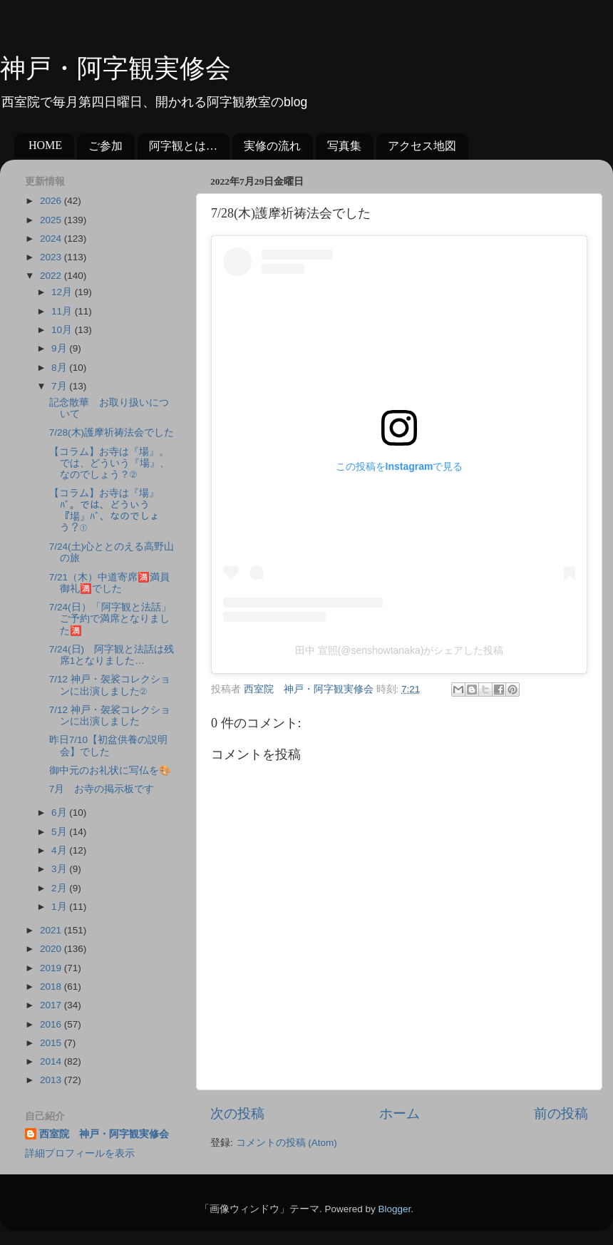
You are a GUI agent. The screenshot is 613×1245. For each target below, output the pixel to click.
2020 (52, 948)
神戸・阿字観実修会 (115, 68)
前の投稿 (561, 1113)
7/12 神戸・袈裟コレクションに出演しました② (109, 685)
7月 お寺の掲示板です (102, 789)
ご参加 (105, 146)
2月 (60, 888)
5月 (60, 831)
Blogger (394, 1209)
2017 (52, 1005)
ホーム (399, 1113)
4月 (60, 850)
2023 (52, 257)
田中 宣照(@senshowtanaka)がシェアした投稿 (399, 650)
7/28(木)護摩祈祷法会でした (111, 432)
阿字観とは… (183, 146)
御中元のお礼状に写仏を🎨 (110, 770)
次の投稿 (237, 1113)
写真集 (344, 146)
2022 (52, 275)
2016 (52, 1024)
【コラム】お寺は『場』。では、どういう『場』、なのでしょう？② (109, 463)
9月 (60, 348)
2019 (52, 968)
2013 (52, 1080)
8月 (60, 367)
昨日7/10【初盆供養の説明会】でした (108, 745)
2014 (52, 1061)
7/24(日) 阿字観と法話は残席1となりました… (111, 655)
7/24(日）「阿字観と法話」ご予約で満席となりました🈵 (110, 618)
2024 (52, 238)
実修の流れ (272, 146)
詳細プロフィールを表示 (80, 1153)
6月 (60, 812)
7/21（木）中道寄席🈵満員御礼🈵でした (109, 583)
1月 (60, 906)
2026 (52, 200)
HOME (45, 145)
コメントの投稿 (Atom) (286, 1142)
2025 (52, 220)
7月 (60, 386)
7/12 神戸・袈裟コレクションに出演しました (109, 716)
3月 (60, 869)
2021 (52, 930)
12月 (63, 292)
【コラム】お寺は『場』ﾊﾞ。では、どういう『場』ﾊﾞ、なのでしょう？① (104, 510)
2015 (52, 1043)
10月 (63, 329)
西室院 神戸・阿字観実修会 (104, 1134)
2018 (52, 986)
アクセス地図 (422, 146)
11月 (63, 311)
